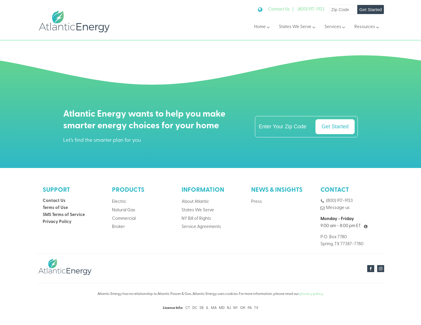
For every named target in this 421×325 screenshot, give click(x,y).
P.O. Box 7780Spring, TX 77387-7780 (341, 240)
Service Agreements (201, 227)
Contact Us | (281, 9)
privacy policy (311, 294)
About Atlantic (195, 202)
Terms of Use (55, 208)
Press (256, 202)
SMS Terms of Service (64, 215)
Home (262, 27)
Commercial (124, 219)
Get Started (370, 9)
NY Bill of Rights (196, 219)
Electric (119, 202)
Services (335, 27)
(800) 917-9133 (311, 9)
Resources (367, 27)
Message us (338, 208)
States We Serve (297, 27)
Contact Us (54, 201)
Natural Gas (123, 210)
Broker (118, 227)
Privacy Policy (57, 222)
